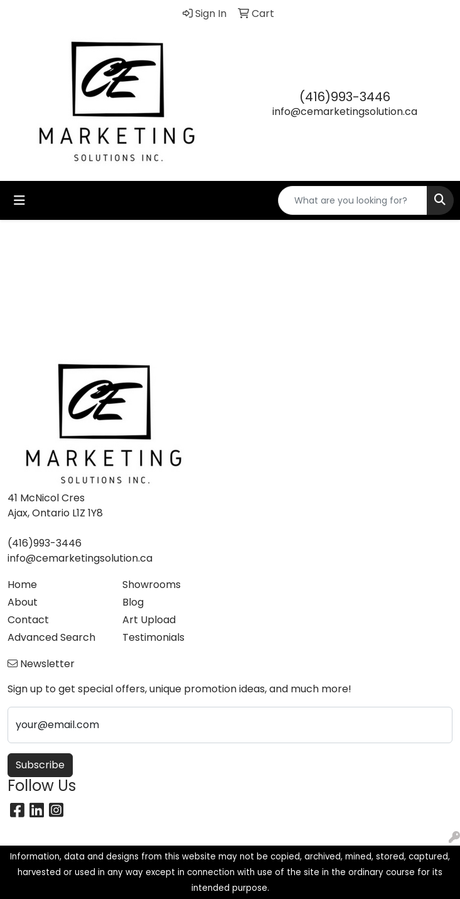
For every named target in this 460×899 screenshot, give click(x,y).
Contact (28, 620)
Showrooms (151, 584)
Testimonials (153, 637)
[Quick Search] (352, 200)
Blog (133, 602)
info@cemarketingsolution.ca (344, 111)
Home (22, 584)
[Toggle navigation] (19, 200)
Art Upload (149, 620)
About (23, 602)
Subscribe (40, 765)
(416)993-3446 (344, 97)
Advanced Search (51, 637)
